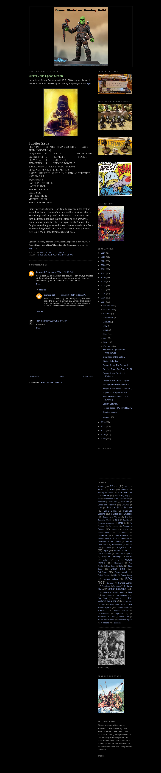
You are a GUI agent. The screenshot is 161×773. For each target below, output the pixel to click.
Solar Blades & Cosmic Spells (111, 592)
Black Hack (113, 502)
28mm (113, 486)
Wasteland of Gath (106, 617)
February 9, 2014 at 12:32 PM (73, 295)
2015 (103, 298)
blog (31, 248)
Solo (130, 592)
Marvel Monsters (104, 554)
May (105, 334)
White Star (124, 617)
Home (61, 377)
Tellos (103, 604)
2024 (103, 261)
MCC (130, 554)
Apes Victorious (125, 492)
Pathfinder (102, 572)
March (106, 342)
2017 (103, 289)
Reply (38, 284)
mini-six (129, 557)
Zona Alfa (117, 623)
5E (126, 486)
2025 (103, 257)
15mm (100, 486)
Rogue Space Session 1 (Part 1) (117, 388)
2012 (103, 426)
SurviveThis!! (127, 601)
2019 (103, 281)
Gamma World (121, 535)
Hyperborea (117, 544)
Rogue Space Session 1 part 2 (116, 380)
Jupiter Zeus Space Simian (115, 392)
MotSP (105, 560)
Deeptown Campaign (106, 523)
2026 (103, 253)
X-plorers (105, 623)
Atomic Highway (121, 495)
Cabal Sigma (110, 511)
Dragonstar (113, 526)
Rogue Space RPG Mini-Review (117, 408)
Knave (108, 548)
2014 (103, 302)
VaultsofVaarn (103, 613)
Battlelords (101, 502)
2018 (103, 285)
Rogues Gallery (110, 579)
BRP (100, 508)
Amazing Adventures (105, 493)
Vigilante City (122, 613)
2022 (103, 269)
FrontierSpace (103, 532)
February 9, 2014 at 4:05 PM (54, 321)
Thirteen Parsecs (123, 607)
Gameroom (103, 535)
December (108, 305)
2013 (103, 422)
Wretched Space (125, 620)
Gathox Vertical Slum (107, 538)
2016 (103, 294)
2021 (103, 273)
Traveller (102, 610)
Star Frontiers (107, 595)
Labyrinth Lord (124, 547)
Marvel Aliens (120, 550)
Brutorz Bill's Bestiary (119, 507)
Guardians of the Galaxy (114, 357)
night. (89, 83)
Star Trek (102, 598)
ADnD (112, 489)
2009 (103, 438)
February (107, 346)
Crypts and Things (111, 517)
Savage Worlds (125, 583)
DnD (120, 523)
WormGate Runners (106, 620)
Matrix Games (120, 554)
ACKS (100, 489)
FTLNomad (123, 532)
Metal (103, 557)
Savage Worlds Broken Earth (116, 384)
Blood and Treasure (107, 505)
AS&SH (105, 495)
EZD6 (114, 529)
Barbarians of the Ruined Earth (117, 499)
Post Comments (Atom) (51, 382)
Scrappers (117, 586)
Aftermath (125, 489)
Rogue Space (43, 255)
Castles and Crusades (121, 514)
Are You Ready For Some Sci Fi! (117, 369)
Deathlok (126, 520)
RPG (53, 255)
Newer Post (34, 377)
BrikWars (125, 505)
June (105, 330)
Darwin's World (104, 520)
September (108, 318)
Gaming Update (110, 412)
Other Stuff (118, 568)
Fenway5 (40, 272)
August (106, 322)
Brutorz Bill (49, 295)
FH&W (125, 529)
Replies (42, 290)
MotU (117, 560)
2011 (103, 430)
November (108, 309)
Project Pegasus (104, 575)
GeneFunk (125, 538)
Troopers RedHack (120, 611)
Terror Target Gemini (117, 604)
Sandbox (110, 583)
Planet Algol (121, 572)
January (107, 417)
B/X (99, 499)
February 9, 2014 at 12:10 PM (59, 272)
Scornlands (106, 586)
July (105, 326)
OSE (120, 566)
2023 (103, 265)
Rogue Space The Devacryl (115, 365)
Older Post (88, 377)
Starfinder (117, 598)
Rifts (115, 575)
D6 (126, 517)
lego (106, 550)
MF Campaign (114, 557)
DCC (117, 520)
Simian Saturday (64, 255)
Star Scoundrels (122, 595)
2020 (103, 277)
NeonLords (118, 563)
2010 (103, 434)
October (107, 313)
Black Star (125, 502)
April (105, 338)
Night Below (110, 566)
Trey (38, 321)
